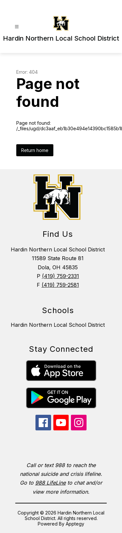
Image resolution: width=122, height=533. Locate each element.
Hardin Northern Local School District (58, 325)
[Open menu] (16, 27)
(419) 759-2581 (60, 285)
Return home (34, 150)
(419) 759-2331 (60, 276)
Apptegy (75, 524)
